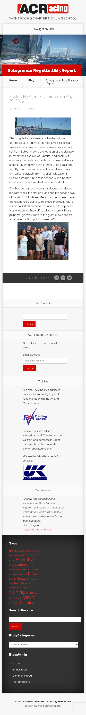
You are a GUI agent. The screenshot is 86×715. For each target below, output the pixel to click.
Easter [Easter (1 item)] (33, 555)
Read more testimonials (37, 529)
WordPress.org (21, 681)
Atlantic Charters (44, 96)
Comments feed (22, 675)
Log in (16, 663)
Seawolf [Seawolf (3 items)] (26, 583)
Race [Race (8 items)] (32, 573)
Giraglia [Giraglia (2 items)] (13, 565)
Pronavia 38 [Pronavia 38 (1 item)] (22, 574)
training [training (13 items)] (17, 592)
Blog (31, 80)
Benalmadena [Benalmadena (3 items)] (18, 550)
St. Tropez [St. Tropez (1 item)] (24, 588)
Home (13, 80)
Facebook (63, 278)
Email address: (31, 354)
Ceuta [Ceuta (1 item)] (30, 551)
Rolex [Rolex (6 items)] (21, 579)
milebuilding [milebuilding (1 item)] (27, 569)
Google (56, 278)
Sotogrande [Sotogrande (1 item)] (14, 588)
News (29, 108)
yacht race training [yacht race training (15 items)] (22, 599)
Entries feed (19, 669)
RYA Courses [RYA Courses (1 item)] (32, 579)
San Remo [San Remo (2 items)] (14, 583)
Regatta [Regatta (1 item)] (12, 579)
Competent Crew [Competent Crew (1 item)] (22, 555)
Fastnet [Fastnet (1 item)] (12, 561)
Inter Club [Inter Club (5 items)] (25, 565)
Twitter (69, 278)
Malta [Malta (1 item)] (18, 569)
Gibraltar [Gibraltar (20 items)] (25, 559)
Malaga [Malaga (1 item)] (12, 569)
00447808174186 (60, 701)
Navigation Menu (44, 29)
